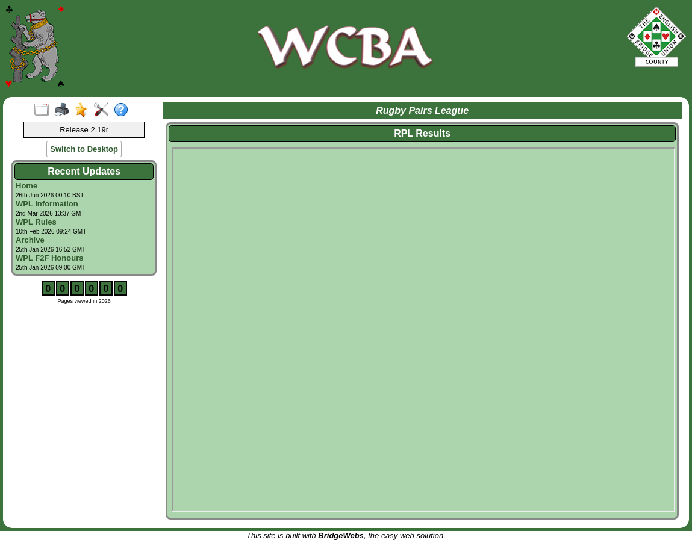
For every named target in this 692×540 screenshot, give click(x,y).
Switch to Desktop (84, 149)
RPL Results (422, 133)
